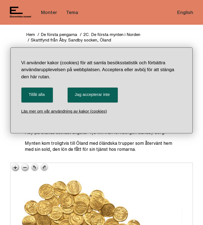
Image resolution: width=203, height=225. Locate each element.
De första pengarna (59, 34)
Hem (30, 34)
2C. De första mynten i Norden (111, 34)
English (185, 12)
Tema (72, 12)
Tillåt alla (37, 94)
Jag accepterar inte (92, 94)
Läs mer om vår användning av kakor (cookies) (64, 111)
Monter (49, 12)
